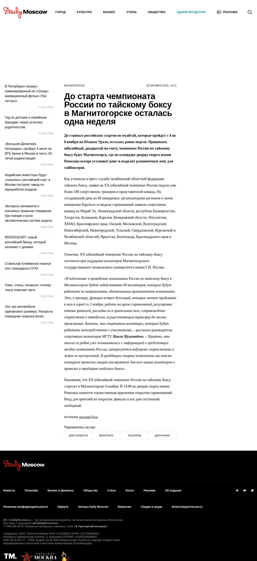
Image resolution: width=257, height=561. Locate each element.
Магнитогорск (74, 85)
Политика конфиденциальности (25, 500)
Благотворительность (187, 500)
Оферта (62, 500)
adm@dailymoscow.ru (45, 514)
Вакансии (124, 500)
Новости (9, 488)
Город (60, 12)
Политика (31, 488)
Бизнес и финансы (61, 488)
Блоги (130, 488)
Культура (84, 12)
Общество (157, 12)
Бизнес (109, 12)
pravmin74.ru (89, 417)
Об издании (173, 488)
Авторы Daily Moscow (93, 500)
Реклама (149, 488)
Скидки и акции (151, 500)
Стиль (131, 12)
